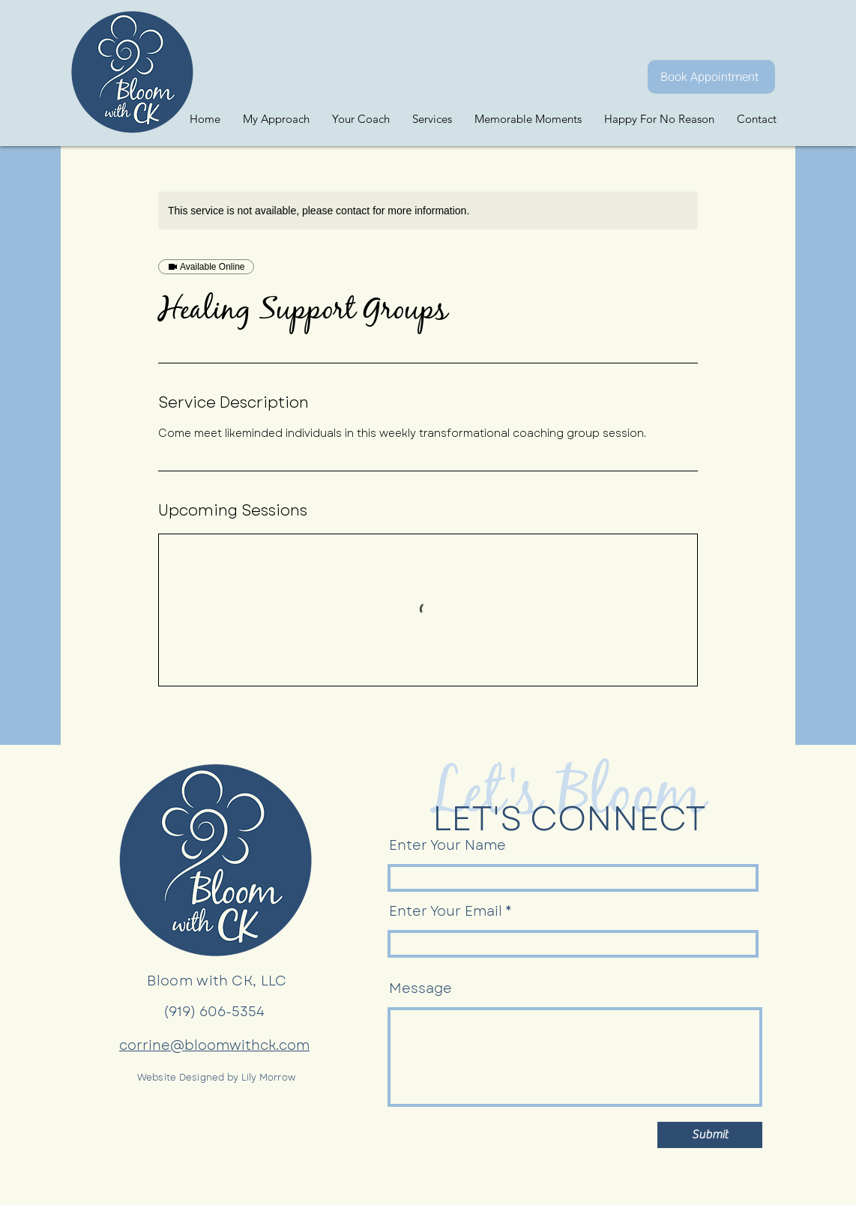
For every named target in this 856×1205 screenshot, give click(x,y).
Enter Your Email (445, 911)
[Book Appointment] (711, 77)
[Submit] (709, 1135)
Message (420, 988)
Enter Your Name (447, 845)
